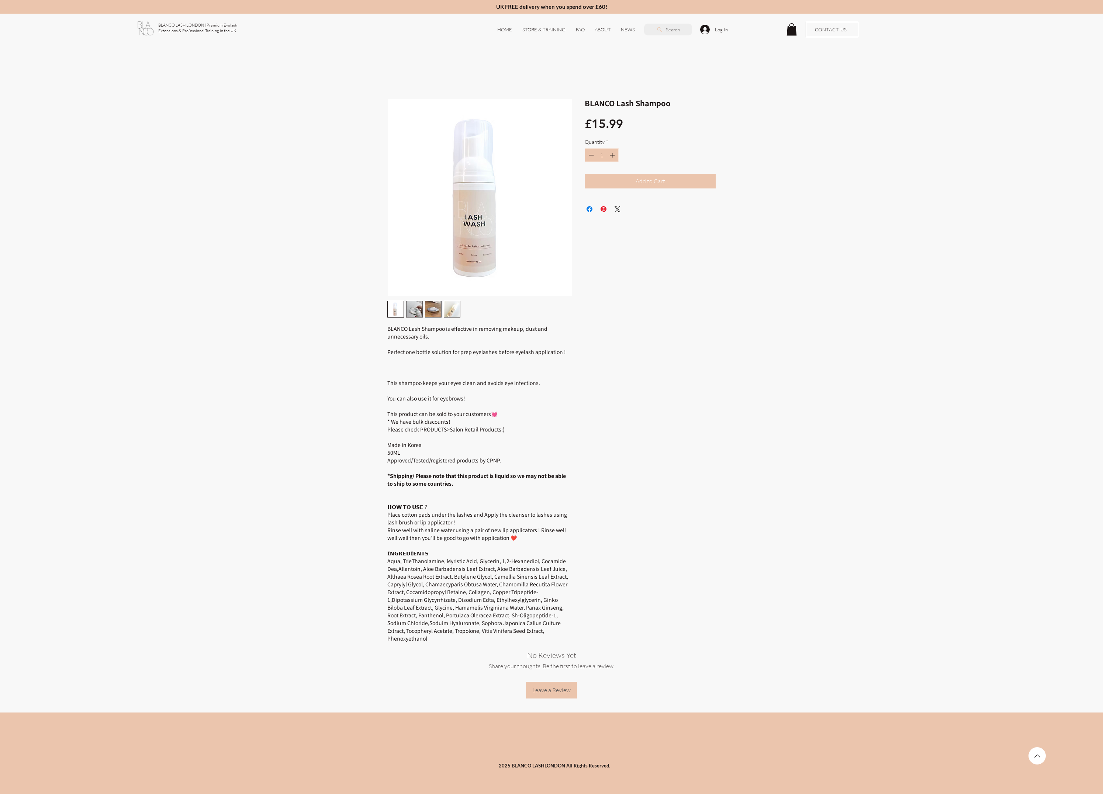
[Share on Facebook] (589, 209)
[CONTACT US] (832, 29)
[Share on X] (617, 209)
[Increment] (613, 155)
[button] (603, 29)
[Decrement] (590, 155)
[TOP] (1037, 755)
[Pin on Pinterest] (603, 209)
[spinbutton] (601, 155)
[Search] (668, 29)
